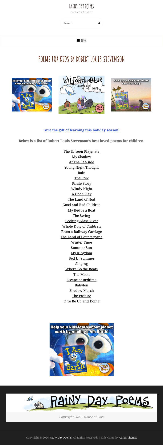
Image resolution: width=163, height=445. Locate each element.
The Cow (82, 178)
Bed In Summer (81, 258)
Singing (81, 263)
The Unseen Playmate (81, 151)
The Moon (81, 274)
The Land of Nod (81, 199)
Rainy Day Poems (81, 6)
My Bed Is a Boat (81, 210)
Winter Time (81, 242)
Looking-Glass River (81, 221)
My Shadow (81, 156)
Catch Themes (128, 437)
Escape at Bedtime (81, 279)
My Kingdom (81, 253)
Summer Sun (81, 247)
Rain (81, 172)
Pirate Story (81, 183)
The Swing (81, 215)
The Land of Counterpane (81, 237)
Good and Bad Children (82, 204)
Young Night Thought (81, 167)
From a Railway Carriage (81, 231)
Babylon (81, 285)
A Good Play (82, 194)
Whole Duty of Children (81, 226)
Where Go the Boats (81, 269)
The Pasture (81, 295)
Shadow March (81, 290)
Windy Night (81, 188)
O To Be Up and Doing (82, 301)
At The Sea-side (81, 162)
